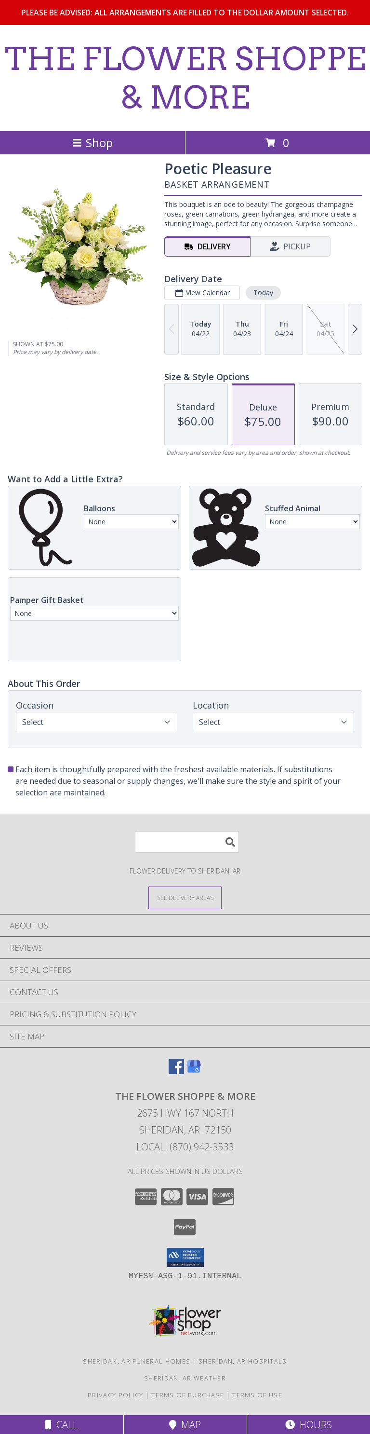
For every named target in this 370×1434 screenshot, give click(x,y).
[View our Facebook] (176, 1071)
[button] (185, 1257)
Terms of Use (257, 1395)
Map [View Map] (185, 1424)
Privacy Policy (115, 1395)
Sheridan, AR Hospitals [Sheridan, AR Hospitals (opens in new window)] (242, 1361)
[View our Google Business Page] (193, 1071)
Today (263, 292)
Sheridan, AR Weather (185, 1378)
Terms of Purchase (187, 1395)
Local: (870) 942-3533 (185, 1146)
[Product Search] (187, 842)
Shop (92, 142)
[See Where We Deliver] (185, 897)
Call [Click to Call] (61, 1424)
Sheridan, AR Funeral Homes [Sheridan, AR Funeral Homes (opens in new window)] (136, 1361)
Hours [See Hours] (308, 1424)
